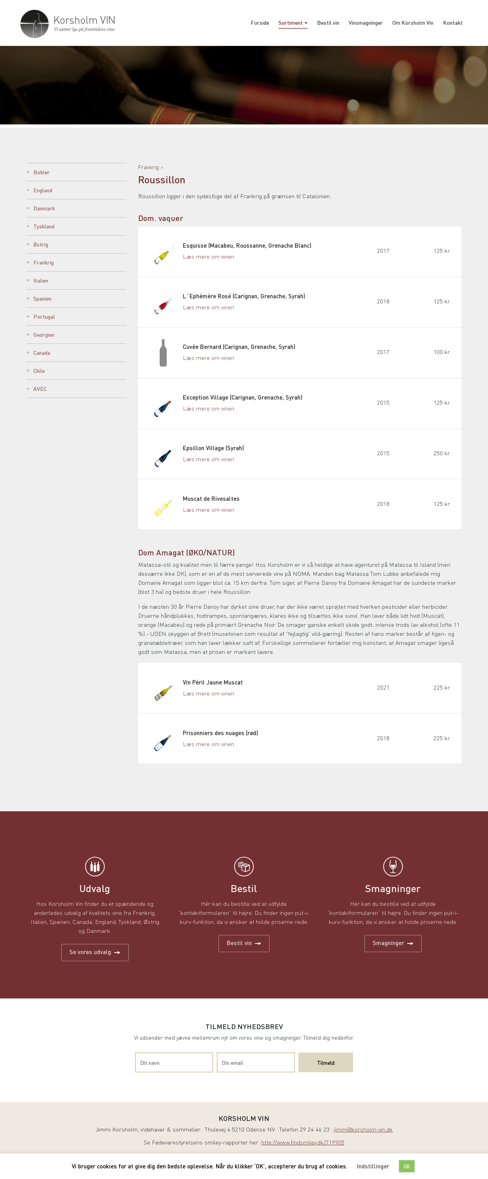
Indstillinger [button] (373, 1166)
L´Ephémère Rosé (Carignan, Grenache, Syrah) (244, 297)
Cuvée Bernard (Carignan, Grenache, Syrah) (239, 349)
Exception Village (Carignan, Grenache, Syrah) (243, 400)
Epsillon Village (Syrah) (213, 452)
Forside (260, 22)
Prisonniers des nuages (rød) (221, 739)
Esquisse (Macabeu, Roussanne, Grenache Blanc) (247, 246)
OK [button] (407, 1166)
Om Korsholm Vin (412, 22)
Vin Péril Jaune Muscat (213, 688)
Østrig (40, 244)
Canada (41, 352)
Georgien (44, 334)
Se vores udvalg (94, 958)
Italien (40, 280)
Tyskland (44, 226)
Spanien (42, 298)
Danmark (44, 208)
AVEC (40, 388)
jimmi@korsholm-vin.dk (363, 1137)
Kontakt (453, 22)
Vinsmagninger (366, 22)
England (42, 189)
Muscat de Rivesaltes (211, 503)
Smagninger (393, 949)
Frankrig (43, 262)
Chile (39, 370)
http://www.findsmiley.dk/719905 (302, 1150)
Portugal (44, 316)
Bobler (41, 171)
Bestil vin (328, 22)
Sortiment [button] (291, 22)
